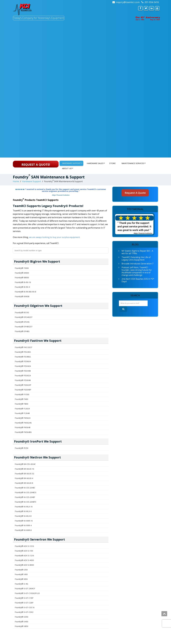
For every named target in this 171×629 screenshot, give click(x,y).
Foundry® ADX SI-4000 (24, 560)
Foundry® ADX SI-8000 (24, 565)
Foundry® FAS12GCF (23, 347)
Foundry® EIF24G (22, 322)
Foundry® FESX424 (23, 366)
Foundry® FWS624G (23, 423)
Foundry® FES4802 (23, 356)
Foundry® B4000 (22, 273)
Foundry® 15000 (22, 268)
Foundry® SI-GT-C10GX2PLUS (27, 593)
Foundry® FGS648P (23, 389)
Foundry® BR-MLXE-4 (24, 478)
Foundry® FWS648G (23, 432)
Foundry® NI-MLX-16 (23, 506)
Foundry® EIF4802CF (23, 326)
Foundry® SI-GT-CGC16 (24, 607)
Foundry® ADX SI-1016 (24, 546)
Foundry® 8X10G (22, 312)
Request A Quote (135, 192)
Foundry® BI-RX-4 (22, 287)
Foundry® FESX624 (23, 375)
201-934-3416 (151, 2)
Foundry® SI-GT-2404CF (25, 588)
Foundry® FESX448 (23, 371)
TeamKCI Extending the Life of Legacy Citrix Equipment (136, 258)
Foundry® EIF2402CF (23, 317)
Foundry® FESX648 (23, 380)
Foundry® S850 (21, 579)
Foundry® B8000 (22, 277)
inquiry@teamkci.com (128, 2)
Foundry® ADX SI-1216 (24, 555)
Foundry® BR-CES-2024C (25, 464)
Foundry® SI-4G (21, 584)
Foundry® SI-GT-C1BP (24, 598)
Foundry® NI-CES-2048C (25, 488)
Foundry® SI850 (21, 626)
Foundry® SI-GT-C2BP (24, 602)
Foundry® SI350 (21, 617)
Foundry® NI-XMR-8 (23, 530)
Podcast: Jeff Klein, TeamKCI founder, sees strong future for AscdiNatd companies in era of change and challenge (137, 271)
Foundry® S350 (21, 569)
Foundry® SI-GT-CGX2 (24, 612)
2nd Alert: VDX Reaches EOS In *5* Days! (138, 280)
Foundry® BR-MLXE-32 (24, 473)
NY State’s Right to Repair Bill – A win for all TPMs (137, 252)
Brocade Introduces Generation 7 (137, 263)
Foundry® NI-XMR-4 (23, 525)
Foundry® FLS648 (22, 413)
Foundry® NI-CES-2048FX (25, 502)
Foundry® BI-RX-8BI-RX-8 (25, 291)
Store (112, 163)
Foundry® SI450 (21, 621)
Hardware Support (72, 163)
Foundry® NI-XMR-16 (24, 521)
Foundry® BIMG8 (22, 296)
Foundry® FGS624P (23, 385)
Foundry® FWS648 (22, 427)
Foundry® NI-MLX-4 (23, 511)
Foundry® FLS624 (22, 408)
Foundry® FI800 (21, 404)
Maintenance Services (134, 163)
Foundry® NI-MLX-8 (23, 516)
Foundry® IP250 (21, 448)
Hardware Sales (96, 163)
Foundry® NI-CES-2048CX (25, 492)
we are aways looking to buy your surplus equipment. (54, 237)
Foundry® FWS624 (22, 418)
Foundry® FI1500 (22, 394)
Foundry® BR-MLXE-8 (24, 483)
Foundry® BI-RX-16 (23, 282)
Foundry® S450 (21, 574)
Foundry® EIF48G (22, 331)
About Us (67, 168)
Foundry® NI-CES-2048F (25, 497)
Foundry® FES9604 (23, 361)
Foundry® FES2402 (23, 352)
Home (16, 181)
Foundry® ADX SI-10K (24, 551)
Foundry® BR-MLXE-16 (24, 469)
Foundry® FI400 (21, 399)
